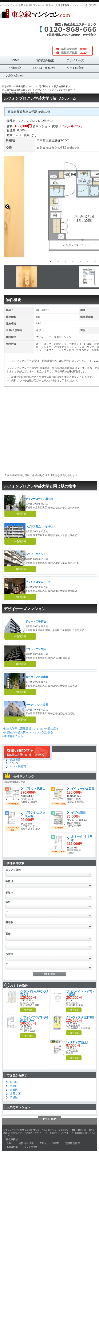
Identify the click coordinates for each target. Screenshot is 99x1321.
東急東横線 (44, 147)
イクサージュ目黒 (83, 788)
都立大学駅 (58, 147)
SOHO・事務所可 (45, 68)
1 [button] (51, 261)
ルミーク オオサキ (81, 838)
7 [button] (95, 261)
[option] (47, 277)
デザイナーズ (75, 60)
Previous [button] (7, 206)
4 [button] (73, 261)
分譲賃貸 (15, 68)
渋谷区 (14, 1097)
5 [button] (80, 261)
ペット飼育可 (75, 68)
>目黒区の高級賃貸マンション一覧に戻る (27, 732)
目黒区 (49, 140)
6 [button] (88, 261)
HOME (15, 60)
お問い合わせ (15, 75)
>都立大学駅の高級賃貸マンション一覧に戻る (30, 728)
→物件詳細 (20, 513)
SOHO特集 (11, 1147)
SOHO (14, 763)
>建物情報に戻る (12, 736)
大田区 (14, 1089)
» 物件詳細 (27, 1010)
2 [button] (58, 261)
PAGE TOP (49, 1119)
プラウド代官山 (35, 788)
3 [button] (65, 261)
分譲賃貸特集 (72, 1143)
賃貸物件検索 (45, 60)
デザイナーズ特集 (49, 1143)
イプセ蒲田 (78, 812)
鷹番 (57, 140)
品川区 (14, 1082)
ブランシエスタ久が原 (35, 814)
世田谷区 (15, 1093)
